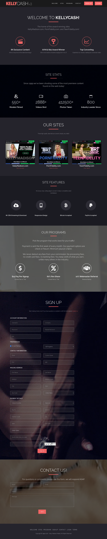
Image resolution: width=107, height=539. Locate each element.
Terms (74, 530)
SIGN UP (88, 3)
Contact (78, 3)
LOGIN (98, 3)
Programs (69, 3)
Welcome (55, 3)
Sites (62, 3)
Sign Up (55, 530)
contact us (75, 311)
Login (69, 530)
